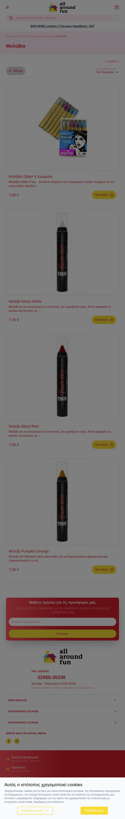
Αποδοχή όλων (94, 810)
